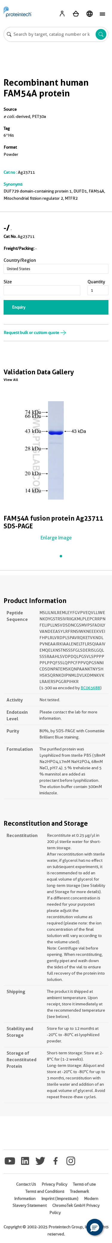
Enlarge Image (56, 538)
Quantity (96, 281)
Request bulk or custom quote (35, 332)
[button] (94, 1227)
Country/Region (20, 260)
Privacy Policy (54, 1184)
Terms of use (84, 1184)
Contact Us (26, 1184)
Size (8, 281)
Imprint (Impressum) (59, 1198)
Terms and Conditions (44, 1191)
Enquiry (18, 307)
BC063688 (90, 687)
